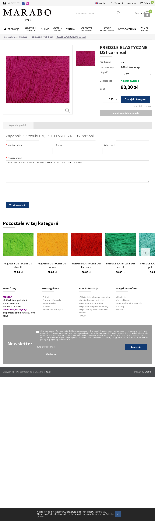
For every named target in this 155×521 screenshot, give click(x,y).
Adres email (108, 168)
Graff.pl (148, 387)
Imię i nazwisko (14, 168)
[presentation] (18, 149)
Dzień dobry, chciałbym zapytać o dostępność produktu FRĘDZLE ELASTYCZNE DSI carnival (77, 195)
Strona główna (10, 37)
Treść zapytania (14, 181)
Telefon (58, 168)
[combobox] (136, 74)
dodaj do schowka (143, 106)
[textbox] (135, 74)
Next (145, 277)
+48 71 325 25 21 (14, 3)
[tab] (18, 149)
